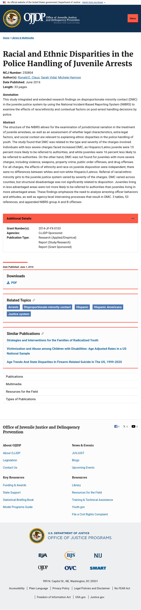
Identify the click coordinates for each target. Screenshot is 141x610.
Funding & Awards (14, 485)
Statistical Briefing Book (18, 500)
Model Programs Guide (17, 507)
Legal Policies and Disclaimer (92, 588)
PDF (14, 282)
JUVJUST (78, 453)
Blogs (75, 460)
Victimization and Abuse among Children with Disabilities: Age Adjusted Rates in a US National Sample (66, 351)
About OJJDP (11, 453)
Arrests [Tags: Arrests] (13, 307)
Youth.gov (78, 507)
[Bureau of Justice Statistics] (70, 558)
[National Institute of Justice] (98, 554)
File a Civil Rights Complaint (90, 514)
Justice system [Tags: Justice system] (18, 314)
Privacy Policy (61, 588)
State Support (12, 492)
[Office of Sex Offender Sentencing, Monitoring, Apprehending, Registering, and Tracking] (98, 567)
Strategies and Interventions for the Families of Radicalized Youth (52, 340)
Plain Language (38, 588)
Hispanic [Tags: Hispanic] (82, 307)
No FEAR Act (122, 588)
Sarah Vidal (49, 77)
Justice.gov (97, 597)
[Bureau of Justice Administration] (43, 554)
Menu (133, 18)
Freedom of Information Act (54, 597)
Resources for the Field (87, 492)
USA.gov (80, 597)
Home (6, 37)
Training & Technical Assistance (92, 500)
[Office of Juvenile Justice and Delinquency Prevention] (43, 569)
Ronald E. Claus (29, 77)
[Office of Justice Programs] (12, 19)
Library (76, 485)
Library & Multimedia (23, 37)
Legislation (10, 460)
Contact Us (10, 467)
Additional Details (19, 218)
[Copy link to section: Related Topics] (33, 300)
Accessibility (16, 588)
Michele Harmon (69, 77)
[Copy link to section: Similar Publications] (42, 333)
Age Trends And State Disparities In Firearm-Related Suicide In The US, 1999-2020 (64, 362)
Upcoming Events (83, 467)
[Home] (51, 18)
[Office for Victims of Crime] (70, 568)
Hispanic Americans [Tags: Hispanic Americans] (108, 307)
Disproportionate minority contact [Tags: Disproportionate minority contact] (47, 307)
